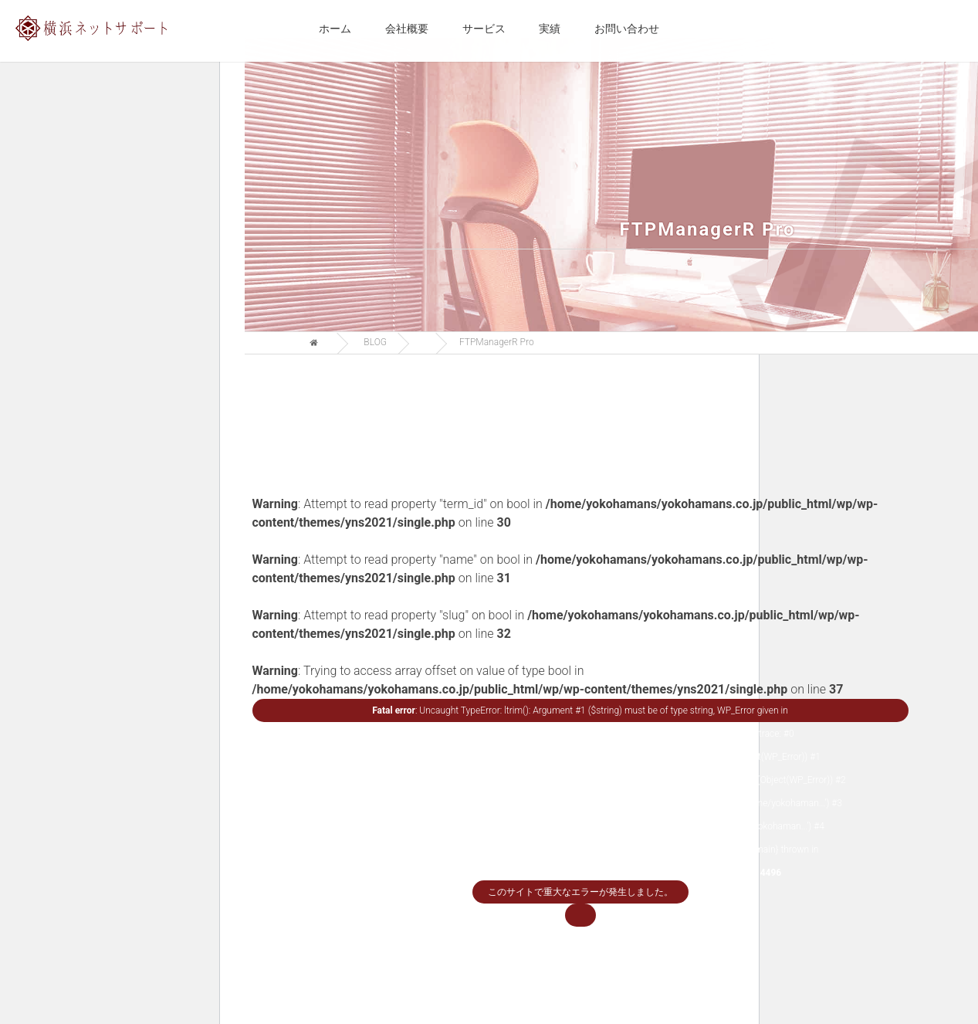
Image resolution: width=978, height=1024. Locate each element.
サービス (484, 28)
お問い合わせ (626, 28)
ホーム (335, 28)
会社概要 (406, 28)
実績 (549, 28)
